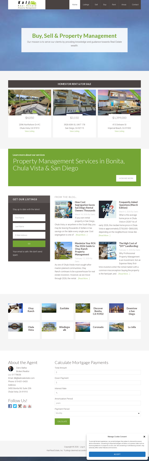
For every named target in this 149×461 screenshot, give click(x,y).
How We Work (126, 176)
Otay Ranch (31, 314)
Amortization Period (64, 403)
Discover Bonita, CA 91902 (98, 315)
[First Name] (29, 218)
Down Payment (62, 382)
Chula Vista (31, 333)
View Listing (29, 131)
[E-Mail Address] (29, 236)
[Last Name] (29, 227)
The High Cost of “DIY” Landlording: (129, 245)
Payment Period (62, 413)
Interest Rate (60, 393)
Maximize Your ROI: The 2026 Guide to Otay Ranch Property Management (85, 250)
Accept (117, 454)
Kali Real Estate (26, 4)
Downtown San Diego (132, 315)
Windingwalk (64, 333)
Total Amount (61, 372)
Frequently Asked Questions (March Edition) (128, 205)
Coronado (98, 331)
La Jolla (132, 331)
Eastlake (64, 312)
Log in (82, 451)
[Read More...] (82, 235)
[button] (144, 436)
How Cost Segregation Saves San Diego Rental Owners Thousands (85, 207)
